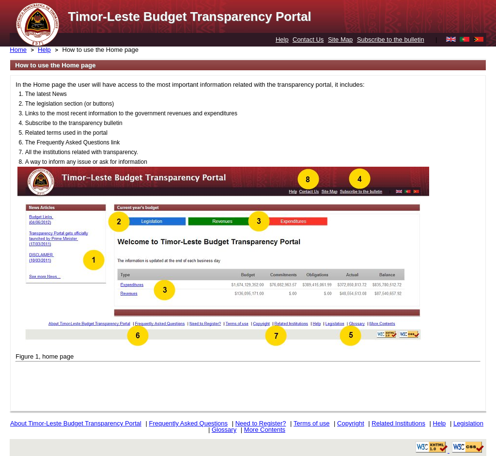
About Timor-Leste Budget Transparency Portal (75, 423)
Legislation (468, 423)
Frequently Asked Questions (188, 423)
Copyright (350, 423)
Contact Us (308, 39)
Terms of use (311, 423)
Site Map (340, 39)
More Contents (264, 429)
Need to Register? (260, 423)
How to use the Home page (100, 49)
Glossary (224, 429)
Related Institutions (398, 423)
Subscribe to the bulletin (390, 39)
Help (282, 39)
